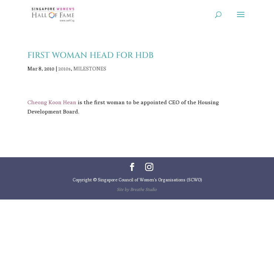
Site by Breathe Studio (137, 189)
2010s (64, 69)
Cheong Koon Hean (51, 102)
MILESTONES (89, 69)
